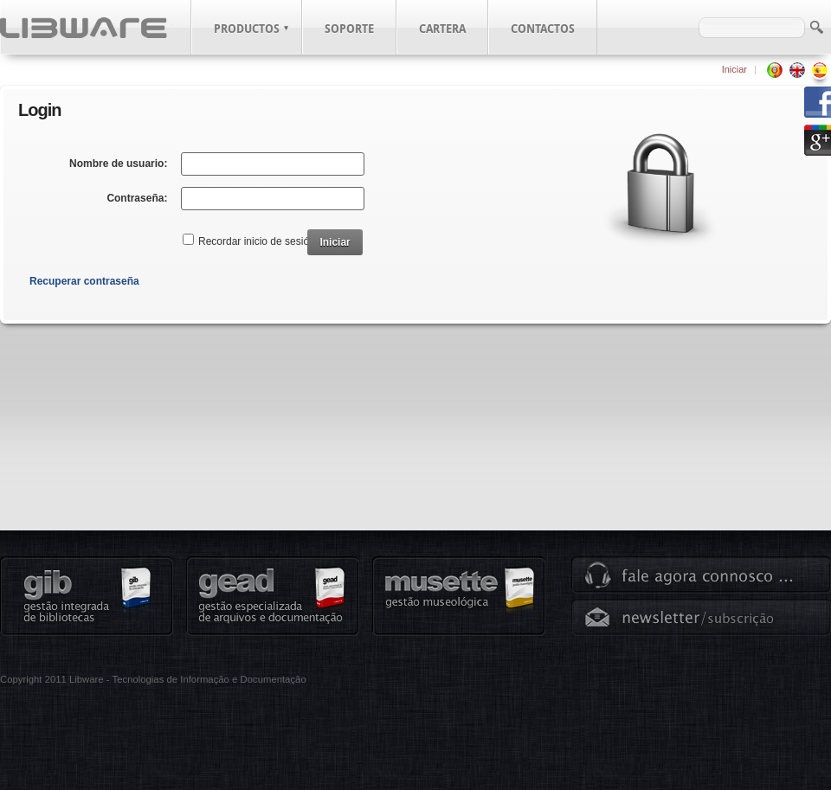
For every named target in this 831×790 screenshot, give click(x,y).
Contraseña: (136, 198)
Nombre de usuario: (118, 163)
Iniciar (734, 69)
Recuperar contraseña (84, 281)
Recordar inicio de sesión (256, 241)
